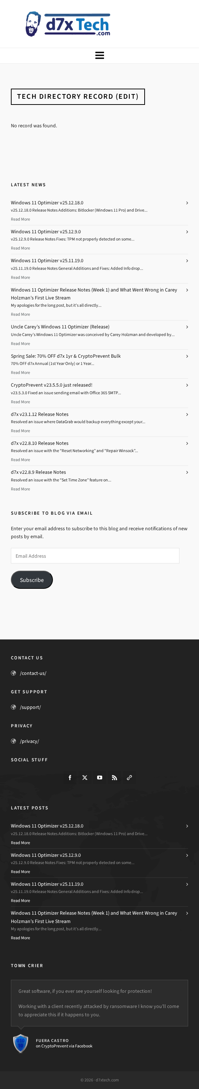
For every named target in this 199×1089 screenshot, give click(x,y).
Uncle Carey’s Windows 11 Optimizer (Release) (60, 326)
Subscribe (32, 580)
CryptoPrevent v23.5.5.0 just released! (51, 385)
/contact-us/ (33, 673)
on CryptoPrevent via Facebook (64, 1046)
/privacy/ (29, 741)
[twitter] (84, 777)
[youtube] (99, 777)
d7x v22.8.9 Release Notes (38, 472)
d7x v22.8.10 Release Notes (40, 443)
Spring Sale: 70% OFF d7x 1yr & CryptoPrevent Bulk (66, 356)
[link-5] (129, 777)
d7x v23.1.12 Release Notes (40, 414)
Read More (20, 219)
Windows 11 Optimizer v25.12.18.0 (47, 202)
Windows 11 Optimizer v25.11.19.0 (47, 260)
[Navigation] (99, 55)
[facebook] (69, 777)
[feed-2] (114, 777)
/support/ (30, 707)
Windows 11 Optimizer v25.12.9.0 (46, 231)
